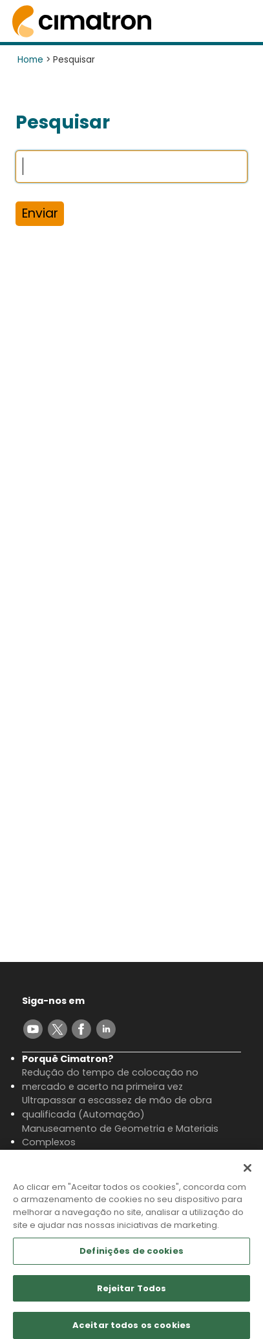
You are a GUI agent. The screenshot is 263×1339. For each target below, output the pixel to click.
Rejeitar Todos (132, 1293)
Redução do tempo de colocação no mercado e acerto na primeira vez (110, 1079)
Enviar (40, 213)
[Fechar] (247, 1172)
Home (30, 60)
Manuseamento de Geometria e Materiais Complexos (120, 1135)
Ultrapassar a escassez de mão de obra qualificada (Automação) (117, 1107)
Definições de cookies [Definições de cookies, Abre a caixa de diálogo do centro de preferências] (131, 1255)
